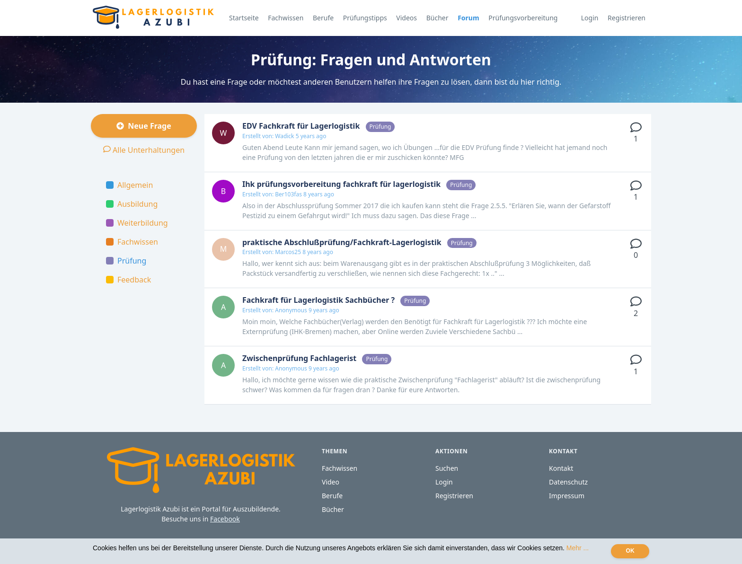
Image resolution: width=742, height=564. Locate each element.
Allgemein (129, 185)
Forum (468, 17)
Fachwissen (285, 17)
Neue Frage (143, 126)
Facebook (225, 518)
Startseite (244, 17)
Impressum (566, 495)
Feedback (128, 279)
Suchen (446, 468)
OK (630, 550)
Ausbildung (132, 204)
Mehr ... (577, 548)
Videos (406, 17)
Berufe (323, 17)
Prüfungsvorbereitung (522, 17)
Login (590, 17)
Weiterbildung (137, 223)
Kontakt (561, 468)
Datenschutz (568, 481)
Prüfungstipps (365, 17)
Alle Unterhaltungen (144, 149)
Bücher (437, 17)
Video (330, 481)
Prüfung (126, 261)
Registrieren (626, 17)
